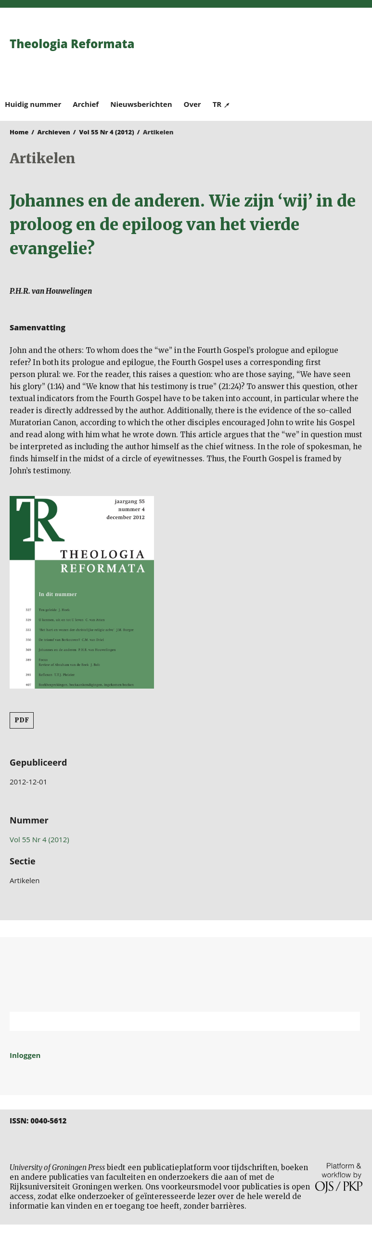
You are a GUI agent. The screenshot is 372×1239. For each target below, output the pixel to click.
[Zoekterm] (173, 1021)
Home (19, 132)
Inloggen (25, 1055)
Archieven (54, 132)
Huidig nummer (33, 104)
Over (192, 104)
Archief (86, 104)
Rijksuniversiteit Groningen (186, 974)
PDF (21, 720)
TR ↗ (222, 104)
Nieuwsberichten (141, 104)
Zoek (348, 1021)
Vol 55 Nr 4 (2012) (106, 132)
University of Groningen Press (277, 58)
